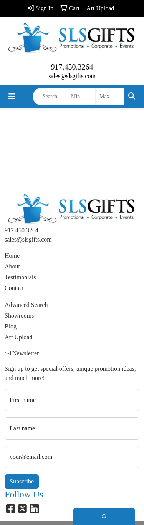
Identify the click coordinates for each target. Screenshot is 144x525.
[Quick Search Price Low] (81, 96)
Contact (14, 288)
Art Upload (18, 337)
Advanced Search (26, 305)
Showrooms (19, 315)
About (12, 266)
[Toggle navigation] (12, 96)
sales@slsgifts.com (72, 76)
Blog (11, 326)
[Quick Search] (50, 96)
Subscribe (22, 481)
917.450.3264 (72, 67)
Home (12, 255)
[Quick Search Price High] (109, 96)
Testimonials (20, 277)
